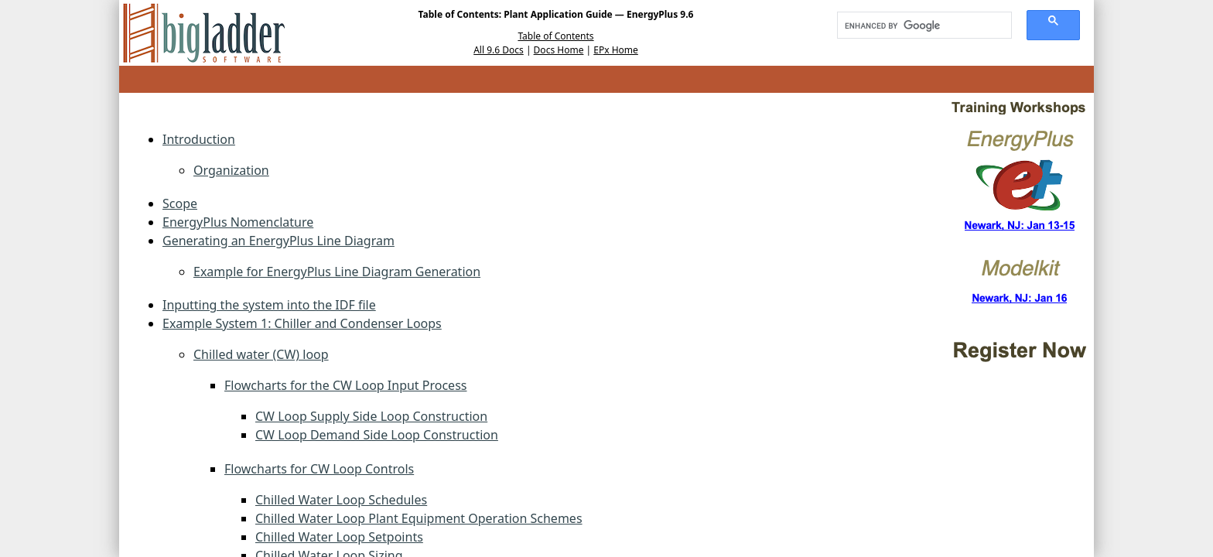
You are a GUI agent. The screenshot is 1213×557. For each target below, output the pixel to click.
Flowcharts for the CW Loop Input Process (345, 385)
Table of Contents (555, 36)
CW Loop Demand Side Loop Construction (376, 434)
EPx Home (615, 49)
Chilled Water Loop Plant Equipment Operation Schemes (419, 518)
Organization (231, 170)
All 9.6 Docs (498, 49)
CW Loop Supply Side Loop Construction (371, 416)
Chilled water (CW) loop (261, 354)
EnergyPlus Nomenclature (237, 222)
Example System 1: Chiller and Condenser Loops (302, 323)
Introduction (198, 139)
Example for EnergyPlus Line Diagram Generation (336, 271)
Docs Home (559, 49)
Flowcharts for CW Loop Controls (319, 468)
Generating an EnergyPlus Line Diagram (278, 240)
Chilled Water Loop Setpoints (339, 536)
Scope (179, 203)
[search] (919, 25)
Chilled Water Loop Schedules (341, 499)
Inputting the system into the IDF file (269, 304)
